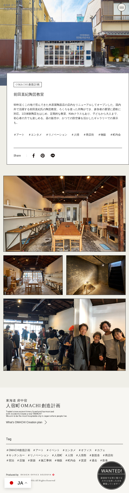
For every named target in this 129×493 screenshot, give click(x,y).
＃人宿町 (57, 455)
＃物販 (102, 134)
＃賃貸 (82, 460)
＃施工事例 (45, 460)
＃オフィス (85, 450)
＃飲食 (104, 460)
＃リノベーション (56, 134)
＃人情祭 (81, 455)
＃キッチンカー (15, 455)
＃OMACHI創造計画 (18, 450)
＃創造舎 (94, 455)
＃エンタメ (35, 134)
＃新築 (31, 460)
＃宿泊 (10, 460)
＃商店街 (88, 134)
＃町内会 (115, 134)
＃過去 (93, 460)
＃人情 (75, 134)
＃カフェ (99, 450)
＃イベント (53, 450)
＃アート (19, 134)
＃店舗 (21, 460)
